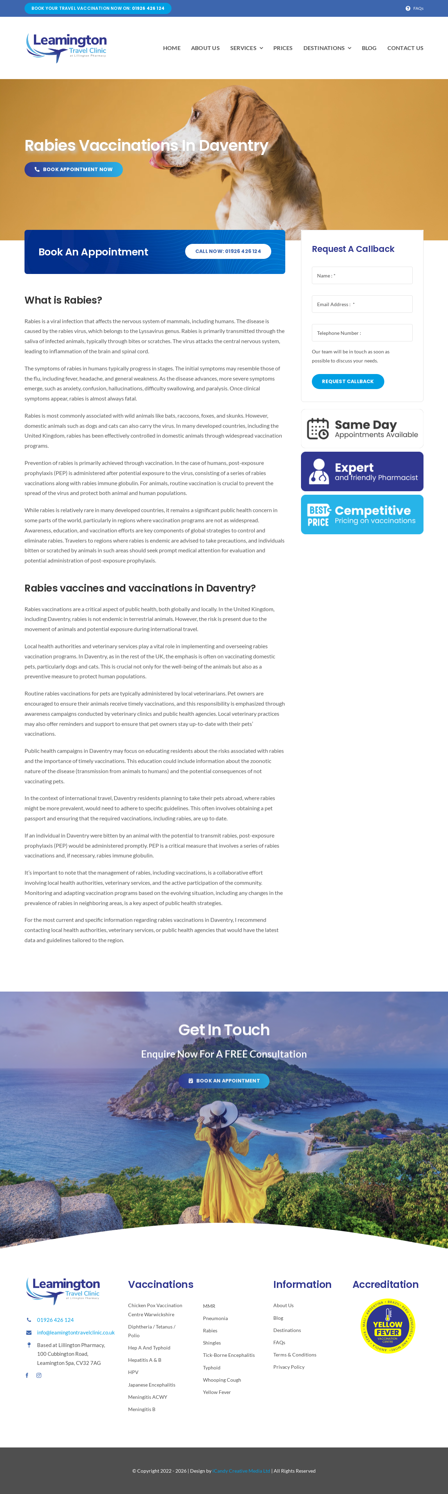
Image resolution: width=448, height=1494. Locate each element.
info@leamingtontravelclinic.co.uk (76, 1332)
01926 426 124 (55, 1320)
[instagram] (38, 1375)
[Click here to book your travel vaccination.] (224, 1084)
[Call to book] (228, 251)
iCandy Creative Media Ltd (241, 1471)
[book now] (73, 169)
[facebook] (26, 1375)
